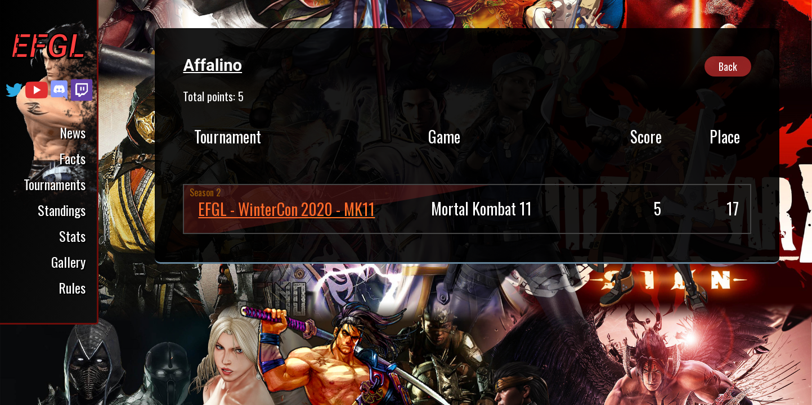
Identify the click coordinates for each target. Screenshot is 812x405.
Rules (72, 287)
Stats (72, 236)
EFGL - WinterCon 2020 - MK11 (286, 208)
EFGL (48, 46)
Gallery (68, 261)
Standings (62, 210)
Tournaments (55, 184)
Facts (72, 158)
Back (728, 66)
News (73, 132)
